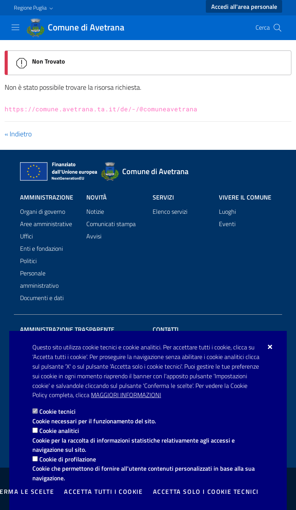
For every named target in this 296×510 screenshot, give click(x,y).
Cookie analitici (59, 430)
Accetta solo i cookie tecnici (206, 491)
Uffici (26, 236)
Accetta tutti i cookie (103, 491)
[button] (34, 7)
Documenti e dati (42, 297)
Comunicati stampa (111, 223)
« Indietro (18, 134)
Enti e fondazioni (41, 248)
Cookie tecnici (57, 411)
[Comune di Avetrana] (80, 27)
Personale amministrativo (39, 279)
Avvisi (93, 236)
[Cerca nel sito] (277, 27)
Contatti (165, 329)
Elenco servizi (170, 211)
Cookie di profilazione (67, 459)
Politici (28, 260)
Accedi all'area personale (244, 6)
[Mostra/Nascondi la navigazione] (15, 27)
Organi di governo (42, 211)
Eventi (227, 223)
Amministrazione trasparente (67, 329)
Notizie (95, 211)
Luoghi (227, 211)
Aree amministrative (46, 223)
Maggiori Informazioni (126, 394)
